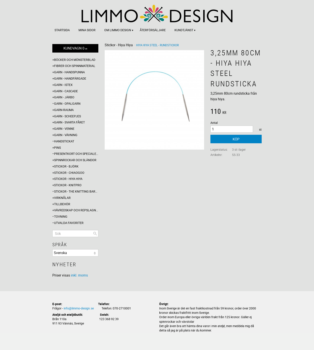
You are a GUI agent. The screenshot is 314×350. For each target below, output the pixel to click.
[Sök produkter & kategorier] (75, 233)
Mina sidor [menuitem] (87, 30)
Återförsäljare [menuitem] (153, 30)
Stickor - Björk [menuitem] (66, 166)
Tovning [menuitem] (60, 216)
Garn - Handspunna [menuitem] (69, 72)
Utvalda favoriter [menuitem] (69, 223)
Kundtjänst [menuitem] (183, 30)
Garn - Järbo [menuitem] (64, 97)
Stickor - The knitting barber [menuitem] (76, 191)
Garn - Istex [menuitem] (63, 85)
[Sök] (95, 233)
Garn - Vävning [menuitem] (65, 135)
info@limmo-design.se (79, 308)
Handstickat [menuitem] (64, 141)
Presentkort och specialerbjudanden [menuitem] (76, 154)
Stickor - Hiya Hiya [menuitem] (68, 179)
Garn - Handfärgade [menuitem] (70, 78)
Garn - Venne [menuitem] (64, 128)
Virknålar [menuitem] (62, 198)
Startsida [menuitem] (62, 30)
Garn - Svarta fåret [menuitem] (69, 122)
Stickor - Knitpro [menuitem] (68, 185)
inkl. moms (79, 275)
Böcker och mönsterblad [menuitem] (74, 60)
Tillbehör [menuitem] (62, 204)
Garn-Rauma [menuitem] (64, 110)
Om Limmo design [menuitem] (117, 30)
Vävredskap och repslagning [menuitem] (76, 210)
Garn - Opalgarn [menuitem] (67, 103)
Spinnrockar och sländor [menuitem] (75, 160)
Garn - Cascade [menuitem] (66, 91)
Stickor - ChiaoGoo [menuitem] (69, 173)
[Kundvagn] (75, 48)
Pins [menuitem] (57, 147)
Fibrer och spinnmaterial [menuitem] (74, 66)
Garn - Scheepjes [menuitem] (67, 116)
